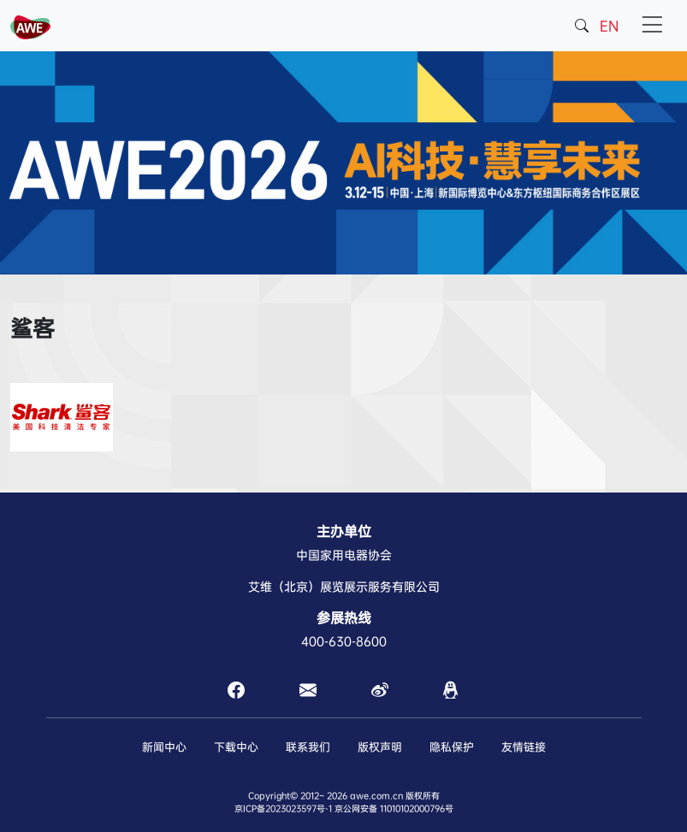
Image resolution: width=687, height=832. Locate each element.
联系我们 (308, 747)
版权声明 (380, 747)
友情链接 (523, 747)
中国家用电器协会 (344, 555)
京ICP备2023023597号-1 (283, 808)
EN (609, 26)
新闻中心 (164, 747)
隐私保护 (451, 747)
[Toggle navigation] (652, 25)
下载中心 (236, 747)
